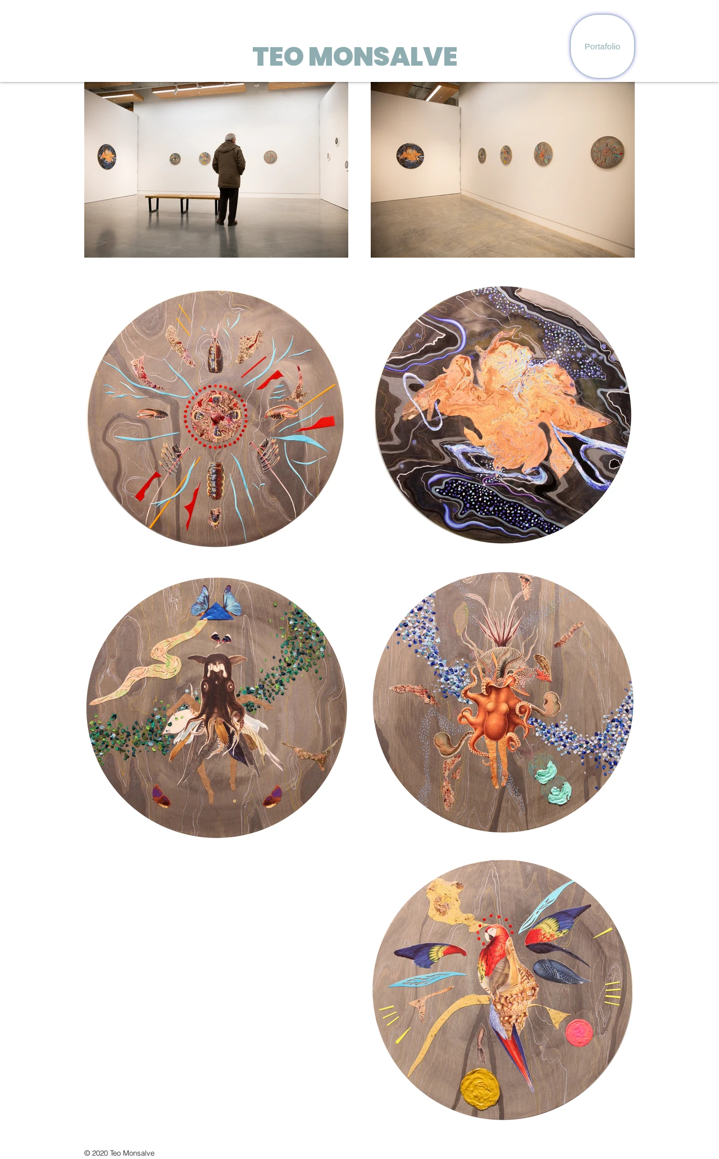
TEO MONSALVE (355, 56)
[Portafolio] (602, 46)
